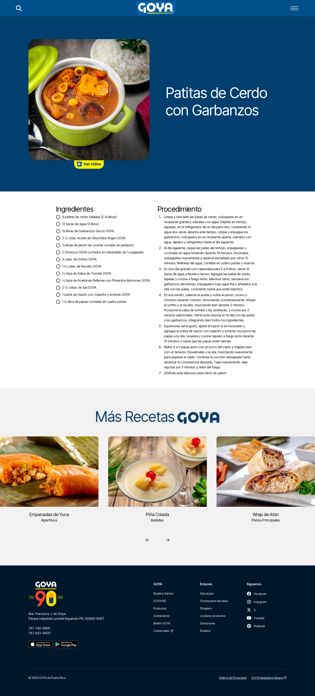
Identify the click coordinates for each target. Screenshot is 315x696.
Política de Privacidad (233, 677)
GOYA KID (159, 601)
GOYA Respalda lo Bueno (267, 677)
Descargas (206, 593)
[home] (156, 8)
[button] (294, 8)
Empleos (205, 630)
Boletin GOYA (161, 623)
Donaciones (207, 623)
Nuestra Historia (163, 593)
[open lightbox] (89, 164)
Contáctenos (161, 616)
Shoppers (206, 608)
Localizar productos (212, 616)
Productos (159, 608)
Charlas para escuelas (214, 601)
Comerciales (161, 630)
